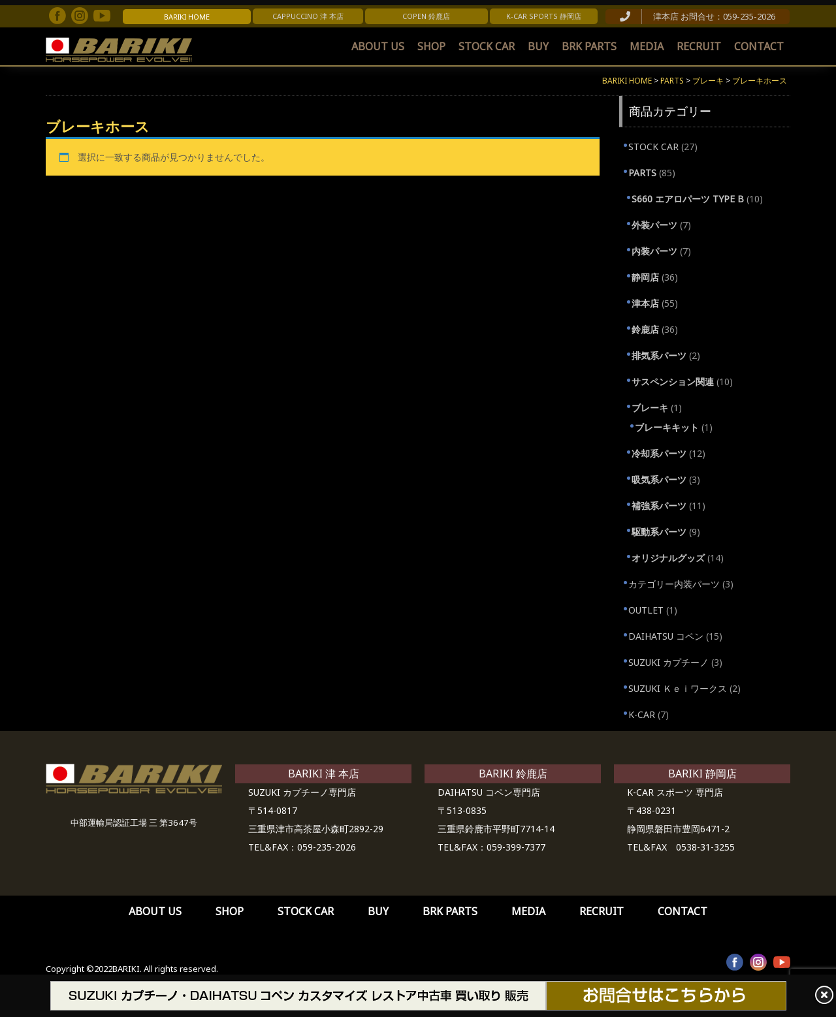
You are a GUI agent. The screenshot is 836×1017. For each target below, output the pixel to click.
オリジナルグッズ (668, 558)
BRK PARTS (589, 46)
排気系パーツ (659, 355)
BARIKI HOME (187, 17)
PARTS (642, 172)
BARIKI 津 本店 (323, 773)
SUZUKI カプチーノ (668, 662)
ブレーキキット (667, 427)
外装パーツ (654, 225)
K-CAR (641, 714)
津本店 (645, 303)
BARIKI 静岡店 (702, 773)
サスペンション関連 (673, 381)
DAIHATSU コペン (665, 636)
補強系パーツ (659, 505)
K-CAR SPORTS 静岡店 (543, 16)
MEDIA (647, 46)
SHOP (431, 46)
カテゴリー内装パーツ (674, 584)
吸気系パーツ (659, 479)
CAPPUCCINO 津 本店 (308, 16)
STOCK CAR (486, 46)
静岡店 (645, 277)
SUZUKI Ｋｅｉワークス (677, 688)
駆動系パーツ (659, 531)
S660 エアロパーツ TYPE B (688, 199)
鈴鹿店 (645, 329)
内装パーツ (654, 251)
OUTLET (646, 610)
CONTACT (759, 46)
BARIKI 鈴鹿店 (513, 773)
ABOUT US (377, 46)
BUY (538, 46)
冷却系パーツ (659, 453)
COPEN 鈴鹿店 (426, 16)
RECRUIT (699, 46)
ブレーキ (650, 407)
